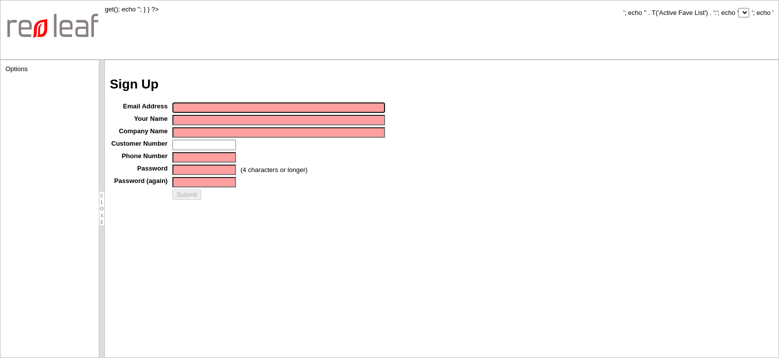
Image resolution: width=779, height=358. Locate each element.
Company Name (143, 131)
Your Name (151, 118)
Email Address (145, 106)
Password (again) (141, 180)
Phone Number (144, 156)
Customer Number (139, 143)
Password (152, 168)
